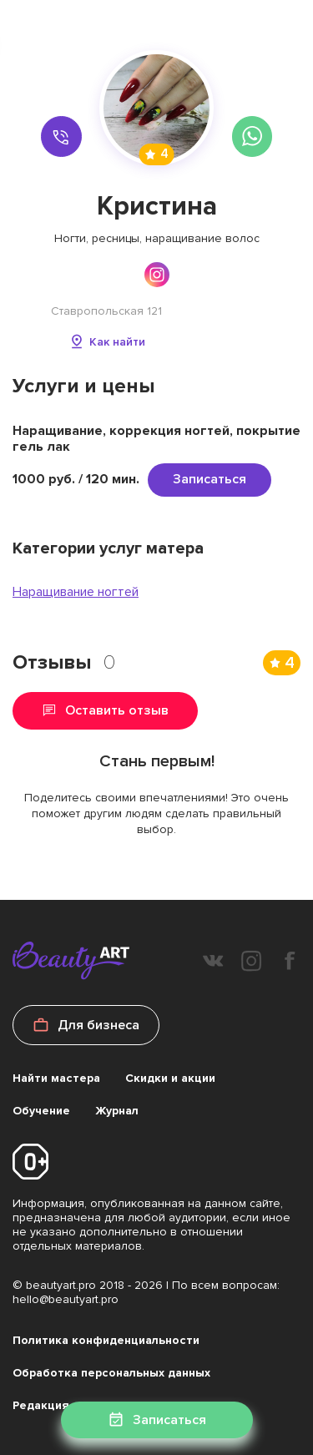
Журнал (117, 1111)
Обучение (41, 1111)
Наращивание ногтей (76, 592)
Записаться (209, 479)
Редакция (41, 1405)
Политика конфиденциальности (106, 1340)
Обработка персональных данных (111, 1373)
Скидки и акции (170, 1078)
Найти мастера (56, 1078)
